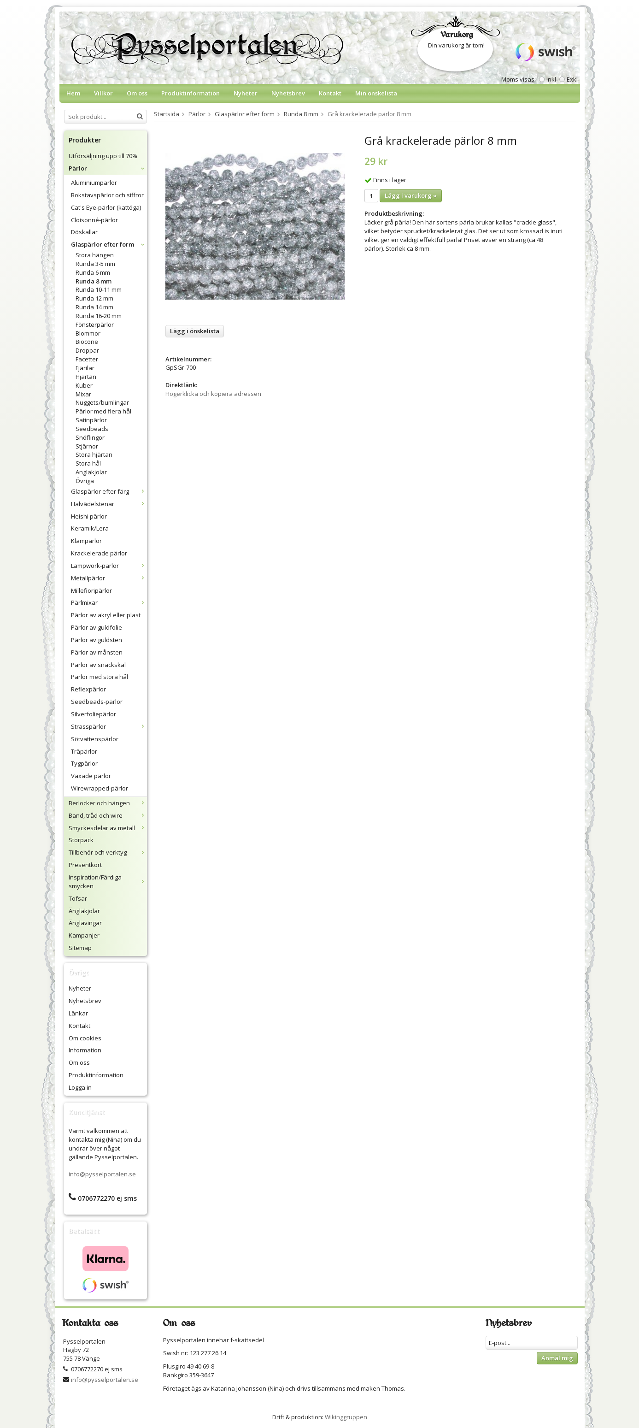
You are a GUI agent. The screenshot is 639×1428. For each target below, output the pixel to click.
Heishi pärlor (89, 516)
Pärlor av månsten (97, 652)
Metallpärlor (109, 578)
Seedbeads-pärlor (97, 701)
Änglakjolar (91, 472)
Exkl (572, 79)
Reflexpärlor (88, 689)
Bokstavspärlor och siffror (107, 195)
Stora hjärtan (94, 454)
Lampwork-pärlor (109, 565)
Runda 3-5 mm (95, 264)
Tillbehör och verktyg (108, 852)
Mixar (83, 394)
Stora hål (88, 463)
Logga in (80, 1087)
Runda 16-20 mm (99, 316)
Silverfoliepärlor (93, 714)
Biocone (87, 341)
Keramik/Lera (90, 528)
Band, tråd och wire (108, 815)
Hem (73, 93)
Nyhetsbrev (288, 93)
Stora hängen (95, 255)
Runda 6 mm (93, 272)
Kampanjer (84, 935)
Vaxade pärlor (91, 776)
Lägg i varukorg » (411, 195)
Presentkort (85, 865)
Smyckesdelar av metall (108, 828)
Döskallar (84, 232)
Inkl (551, 79)
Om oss (137, 93)
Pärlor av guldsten (96, 640)
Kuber (84, 385)
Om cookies (85, 1038)
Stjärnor (87, 446)
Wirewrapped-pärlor (99, 788)
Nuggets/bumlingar (102, 402)
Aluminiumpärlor (94, 182)
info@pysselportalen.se (102, 1174)
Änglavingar (85, 923)
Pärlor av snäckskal (98, 665)
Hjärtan (86, 376)
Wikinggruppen (346, 1417)
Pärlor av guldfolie (96, 627)
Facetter (87, 359)
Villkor (103, 93)
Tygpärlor (84, 763)
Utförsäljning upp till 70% (103, 156)
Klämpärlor (86, 541)
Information (85, 1050)
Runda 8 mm (93, 281)
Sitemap (80, 948)
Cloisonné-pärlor (94, 220)
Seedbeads (92, 429)
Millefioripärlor (91, 590)
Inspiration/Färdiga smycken (108, 881)
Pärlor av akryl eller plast (106, 615)
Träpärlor (84, 751)
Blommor (88, 333)
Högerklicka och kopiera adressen (213, 393)
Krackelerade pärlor (99, 553)
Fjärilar (85, 368)
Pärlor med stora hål (99, 677)
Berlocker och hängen (108, 803)
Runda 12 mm (94, 298)
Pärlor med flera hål (103, 411)
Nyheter (246, 93)
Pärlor (108, 168)
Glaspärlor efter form (109, 244)
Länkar (78, 1013)
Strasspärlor (109, 726)
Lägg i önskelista (194, 331)
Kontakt (330, 93)
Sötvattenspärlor (94, 739)
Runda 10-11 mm (99, 289)
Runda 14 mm (94, 307)
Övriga (85, 481)
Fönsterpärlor (95, 324)
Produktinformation (190, 93)
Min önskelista (376, 93)
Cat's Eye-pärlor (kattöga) (106, 207)
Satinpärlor (91, 420)
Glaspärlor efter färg (109, 491)
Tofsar (78, 898)
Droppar (87, 350)
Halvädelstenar (109, 504)
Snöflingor (90, 437)
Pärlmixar (109, 602)
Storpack (81, 840)
